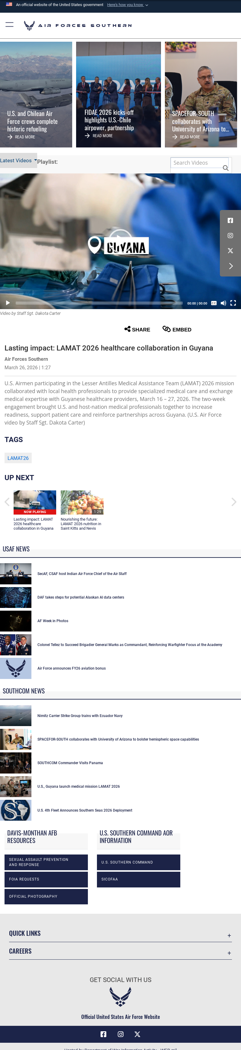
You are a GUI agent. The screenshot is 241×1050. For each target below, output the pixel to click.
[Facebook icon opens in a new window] (230, 220)
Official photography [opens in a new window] (33, 896)
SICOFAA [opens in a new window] (109, 879)
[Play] (8, 303)
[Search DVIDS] (200, 162)
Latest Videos (16, 160)
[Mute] (223, 303)
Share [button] (137, 329)
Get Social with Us (120, 980)
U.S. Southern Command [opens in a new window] (127, 862)
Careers (20, 950)
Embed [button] (176, 329)
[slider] (99, 303)
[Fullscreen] (233, 303)
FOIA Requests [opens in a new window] (24, 879)
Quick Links (24, 933)
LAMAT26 (18, 458)
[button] (128, 5)
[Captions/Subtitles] (214, 303)
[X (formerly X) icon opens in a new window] (230, 250)
